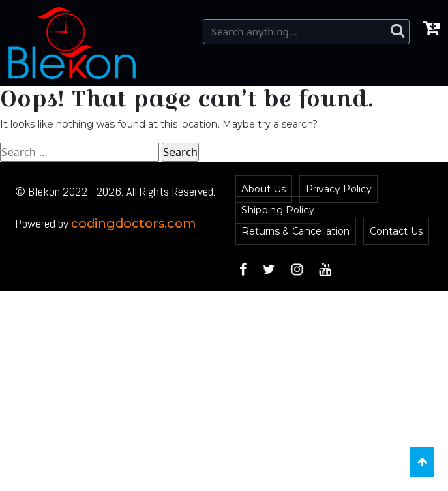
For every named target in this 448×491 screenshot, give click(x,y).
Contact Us (396, 231)
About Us (263, 189)
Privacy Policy (338, 189)
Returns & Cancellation (295, 231)
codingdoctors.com (133, 223)
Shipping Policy (277, 210)
